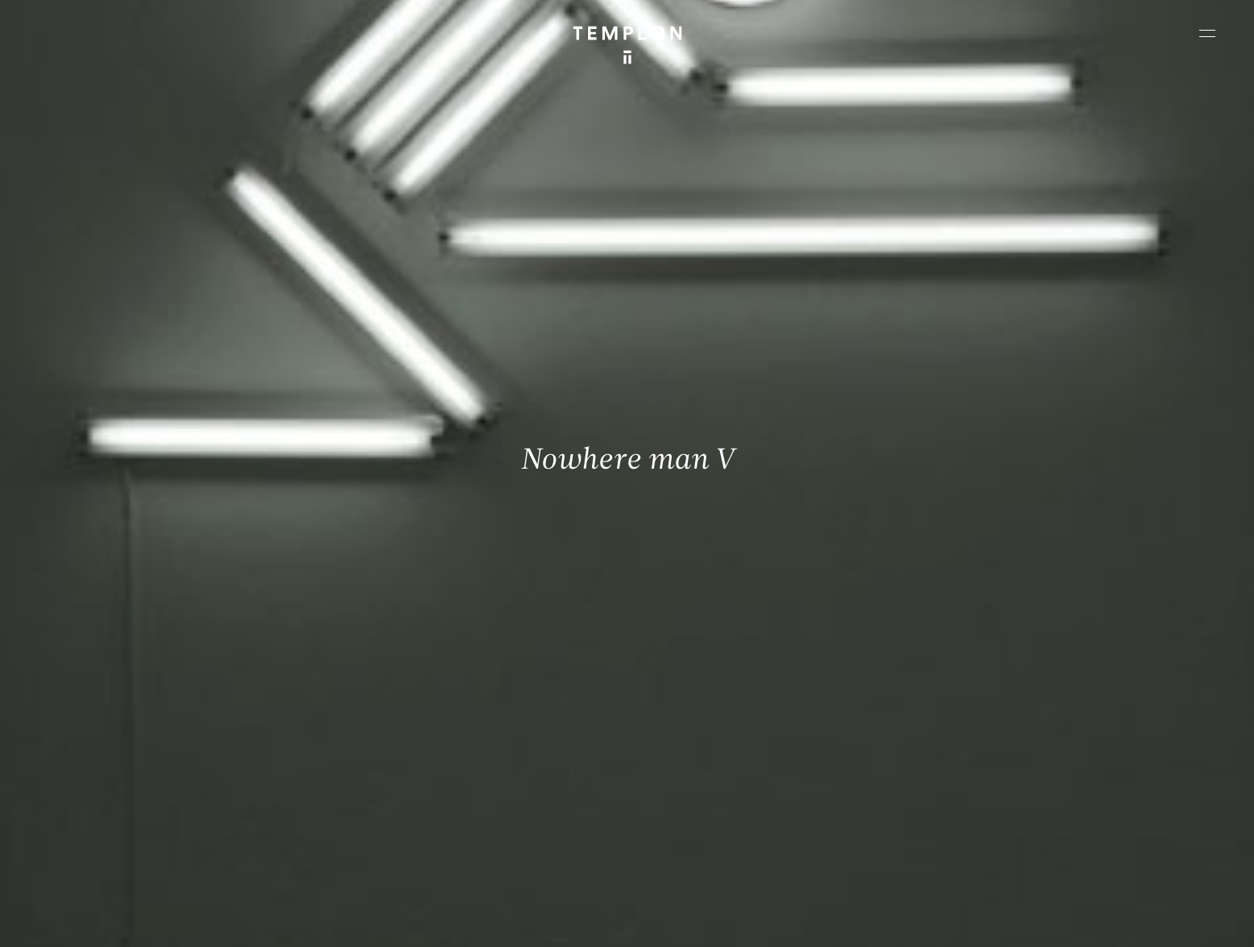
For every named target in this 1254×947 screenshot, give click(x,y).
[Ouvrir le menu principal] (1207, 33)
